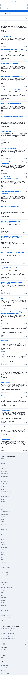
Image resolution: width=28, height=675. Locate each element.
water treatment (4, 547)
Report (25, 32)
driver (2, 460)
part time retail (3, 479)
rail (1, 557)
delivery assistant (4, 529)
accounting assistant (5, 532)
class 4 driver (3, 474)
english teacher (4, 598)
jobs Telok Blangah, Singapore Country (8, 638)
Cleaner (3, 354)
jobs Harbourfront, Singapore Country (8, 633)
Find (14, 11)
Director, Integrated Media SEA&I (9, 63)
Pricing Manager (5, 426)
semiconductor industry (5, 615)
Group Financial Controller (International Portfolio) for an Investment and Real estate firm (12, 238)
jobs (1, 504)
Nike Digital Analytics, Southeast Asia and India (12, 117)
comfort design (4, 565)
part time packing (4, 552)
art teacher (3, 527)
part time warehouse (5, 496)
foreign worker (3, 612)
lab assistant (3, 559)
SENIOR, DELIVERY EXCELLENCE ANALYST (12, 49)
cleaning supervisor (4, 476)
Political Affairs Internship (8, 131)
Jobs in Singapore (4, 665)
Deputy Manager (5, 382)
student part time (4, 588)
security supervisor (4, 481)
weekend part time (4, 483)
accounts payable (4, 514)
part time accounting (5, 550)
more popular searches (5, 623)
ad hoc (2, 592)
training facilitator (4, 572)
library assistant (4, 544)
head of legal (3, 536)
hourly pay (3, 580)
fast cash (3, 516)
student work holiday (5, 545)
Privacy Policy (3, 668)
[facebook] (16, 644)
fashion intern (3, 549)
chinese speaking (4, 501)
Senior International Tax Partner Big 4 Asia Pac (12, 297)
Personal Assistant (6, 410)
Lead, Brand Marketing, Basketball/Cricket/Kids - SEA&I (9, 177)
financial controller (4, 582)
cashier (2, 519)
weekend (2, 531)
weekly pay (3, 506)
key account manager (5, 608)
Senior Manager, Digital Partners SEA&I (11, 103)
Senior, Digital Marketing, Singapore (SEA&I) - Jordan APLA (12, 253)
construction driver (4, 484)
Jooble (8, 673)
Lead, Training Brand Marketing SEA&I (11, 89)
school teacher (4, 465)
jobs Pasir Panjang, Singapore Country (8, 628)
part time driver (4, 471)
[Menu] (1, 1)
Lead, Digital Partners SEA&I (8, 148)
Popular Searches (4, 663)
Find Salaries (3, 670)
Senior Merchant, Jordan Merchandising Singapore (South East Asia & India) (11, 312)
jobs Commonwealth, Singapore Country (8, 630)
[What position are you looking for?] (14, 4)
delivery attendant (4, 584)
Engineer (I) (4, 326)
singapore (3, 590)
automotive (3, 521)
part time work (3, 526)
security (2, 534)
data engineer (3, 600)
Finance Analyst (5, 395)
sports (2, 577)
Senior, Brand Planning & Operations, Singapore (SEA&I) (10, 222)
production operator (4, 466)
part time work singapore (5, 567)
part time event (4, 575)
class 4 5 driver (4, 499)
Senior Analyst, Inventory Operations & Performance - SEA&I (11, 192)
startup (2, 602)
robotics (2, 620)
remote (2, 461)
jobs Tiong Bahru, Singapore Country (8, 639)
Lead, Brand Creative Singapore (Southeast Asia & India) (12, 268)
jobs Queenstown (4, 631)
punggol (2, 555)
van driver (3, 507)
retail (2, 509)
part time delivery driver (5, 469)
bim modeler (3, 569)
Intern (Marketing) (5, 439)
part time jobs (3, 494)
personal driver (3, 503)
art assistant (3, 595)
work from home (4, 478)
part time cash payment (5, 564)
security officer (4, 597)
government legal (4, 618)
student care (3, 605)
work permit (3, 488)
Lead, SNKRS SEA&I (6, 36)
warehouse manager (5, 574)
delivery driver (3, 537)
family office (3, 603)
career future (3, 554)
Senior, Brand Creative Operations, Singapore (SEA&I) (10, 207)
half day (2, 579)
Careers (2, 652)
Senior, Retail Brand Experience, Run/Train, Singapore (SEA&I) (12, 283)
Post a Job (3, 659)
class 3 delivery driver (5, 542)
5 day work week (4, 562)
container (3, 493)
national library (3, 622)
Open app (25, 1)
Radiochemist (4, 340)
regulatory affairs (4, 613)
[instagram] (19, 644)
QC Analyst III (4, 22)
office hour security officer (6, 491)
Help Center (3, 651)
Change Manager (5, 368)
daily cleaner (3, 524)
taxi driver (3, 570)
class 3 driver (3, 463)
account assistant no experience (7, 587)
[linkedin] (26, 644)
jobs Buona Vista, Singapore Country (8, 635)
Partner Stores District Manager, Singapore (12, 76)
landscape (3, 585)
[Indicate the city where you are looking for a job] (14, 8)
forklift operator (4, 468)
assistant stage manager (5, 617)
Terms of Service (4, 667)
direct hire (3, 498)
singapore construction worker (6, 511)
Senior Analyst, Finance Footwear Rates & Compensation (12, 162)
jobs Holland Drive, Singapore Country (8, 636)
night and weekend (4, 512)
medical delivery (4, 593)
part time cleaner (4, 541)
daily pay (2, 458)
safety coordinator (4, 473)
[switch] (26, 18)
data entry (3, 607)
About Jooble (3, 649)
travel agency (3, 560)
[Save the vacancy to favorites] (26, 22)
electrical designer (4, 610)
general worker (3, 522)
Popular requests (5, 454)
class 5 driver (3, 489)
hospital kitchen (4, 539)
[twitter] (22, 644)
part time (2, 486)
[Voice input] (26, 5)
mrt (1, 517)
